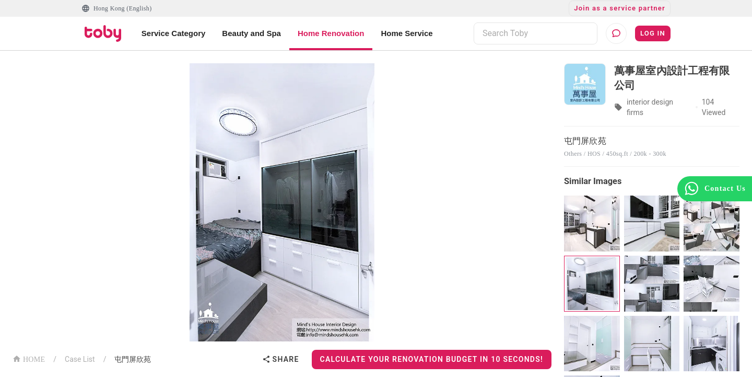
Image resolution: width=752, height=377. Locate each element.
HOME (29, 358)
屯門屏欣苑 (132, 359)
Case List (80, 359)
